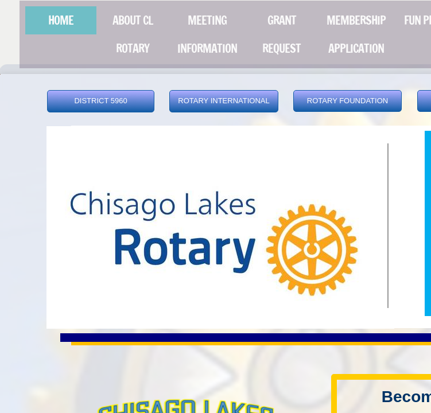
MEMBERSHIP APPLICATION (356, 34)
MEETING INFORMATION (207, 34)
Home (60, 20)
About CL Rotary (132, 34)
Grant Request (281, 34)
